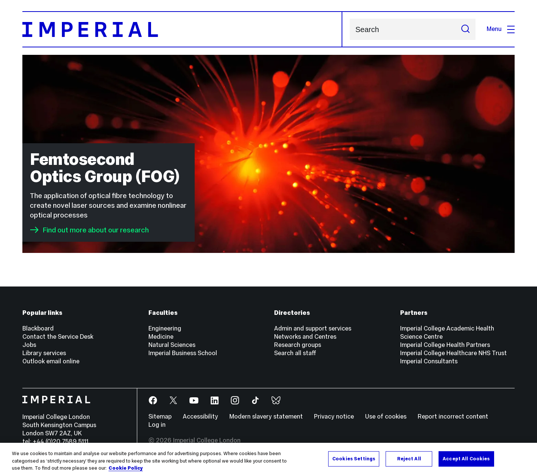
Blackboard (38, 328)
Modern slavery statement (266, 416)
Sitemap (160, 416)
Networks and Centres (305, 337)
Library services (44, 353)
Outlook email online (50, 361)
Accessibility (200, 416)
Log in (157, 425)
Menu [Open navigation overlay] (501, 29)
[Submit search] (465, 29)
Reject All (409, 459)
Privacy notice (334, 416)
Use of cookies (385, 416)
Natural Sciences (171, 345)
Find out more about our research (89, 229)
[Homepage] (182, 29)
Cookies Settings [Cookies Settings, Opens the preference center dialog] (353, 459)
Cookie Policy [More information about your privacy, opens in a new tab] (126, 469)
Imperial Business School (182, 353)
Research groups (297, 345)
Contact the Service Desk (57, 337)
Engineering (164, 328)
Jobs (29, 345)
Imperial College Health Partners (445, 345)
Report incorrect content (453, 416)
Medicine (160, 337)
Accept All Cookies (466, 459)
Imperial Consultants (429, 361)
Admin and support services (312, 328)
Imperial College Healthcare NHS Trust (453, 353)
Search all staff (295, 353)
